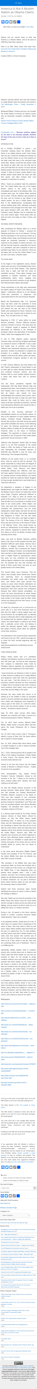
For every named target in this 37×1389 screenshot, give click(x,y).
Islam (5, 1175)
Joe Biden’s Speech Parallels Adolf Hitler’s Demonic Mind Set (18, 1251)
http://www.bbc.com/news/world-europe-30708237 (18, 1064)
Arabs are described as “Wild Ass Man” (16, 1180)
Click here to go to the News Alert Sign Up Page (14, 1222)
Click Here (30, 27)
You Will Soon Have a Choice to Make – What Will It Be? (17, 1254)
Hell (15, 1114)
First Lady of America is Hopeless (10, 1357)
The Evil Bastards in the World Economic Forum (14, 1248)
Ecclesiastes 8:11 (7, 132)
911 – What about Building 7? (9, 1234)
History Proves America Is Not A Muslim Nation (17, 121)
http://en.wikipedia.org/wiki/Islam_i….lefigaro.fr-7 (18, 1052)
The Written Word (6, 1338)
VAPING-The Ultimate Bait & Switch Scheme (13, 1318)
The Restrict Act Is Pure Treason (10, 1242)
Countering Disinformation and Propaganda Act (14, 1324)
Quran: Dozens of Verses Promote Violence (17, 1178)
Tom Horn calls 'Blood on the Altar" (22, 1162)
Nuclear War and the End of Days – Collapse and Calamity (17, 1245)
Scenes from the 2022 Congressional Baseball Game (16, 1272)
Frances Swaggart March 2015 (12, 123)
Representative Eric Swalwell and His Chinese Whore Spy (17, 1345)
